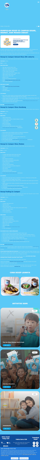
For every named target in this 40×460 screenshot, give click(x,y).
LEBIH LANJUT (6, 345)
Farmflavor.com (22, 444)
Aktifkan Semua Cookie (24, 458)
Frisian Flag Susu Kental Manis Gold (30, 100)
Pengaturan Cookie (14, 458)
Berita (35, 310)
